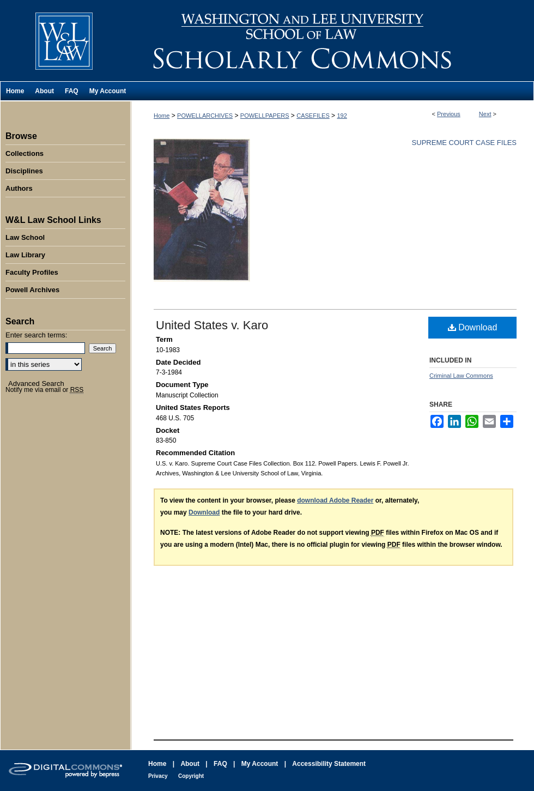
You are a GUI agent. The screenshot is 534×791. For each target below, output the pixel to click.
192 (342, 115)
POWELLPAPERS (264, 115)
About (189, 764)
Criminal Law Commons (461, 375)
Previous (448, 114)
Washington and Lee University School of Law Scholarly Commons (332, 40)
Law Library (25, 255)
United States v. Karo (212, 325)
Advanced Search (36, 383)
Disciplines (24, 171)
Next (485, 114)
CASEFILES (313, 115)
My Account (259, 764)
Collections (24, 153)
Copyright (191, 776)
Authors (19, 188)
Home (161, 115)
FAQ (220, 764)
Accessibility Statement (329, 764)
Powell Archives (32, 290)
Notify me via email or (44, 390)
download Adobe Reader (335, 500)
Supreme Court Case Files (464, 142)
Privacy (158, 776)
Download (472, 327)
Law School (25, 237)
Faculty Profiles (31, 272)
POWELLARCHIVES (205, 115)
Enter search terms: (36, 335)
